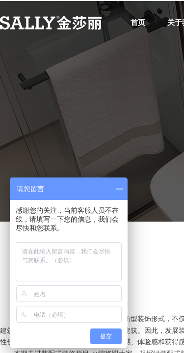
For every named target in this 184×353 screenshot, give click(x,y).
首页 (138, 22)
